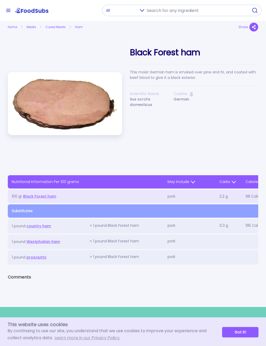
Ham (79, 27)
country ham (38, 226)
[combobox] (196, 10)
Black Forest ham (39, 196)
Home (12, 27)
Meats (31, 27)
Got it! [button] (240, 332)
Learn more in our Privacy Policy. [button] (87, 338)
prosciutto (36, 257)
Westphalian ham (43, 241)
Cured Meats (55, 27)
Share (248, 27)
